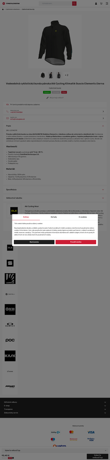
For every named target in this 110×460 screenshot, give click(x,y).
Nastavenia (34, 242)
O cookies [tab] (83, 217)
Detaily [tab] (54, 217)
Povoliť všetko (75, 242)
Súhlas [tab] (26, 217)
